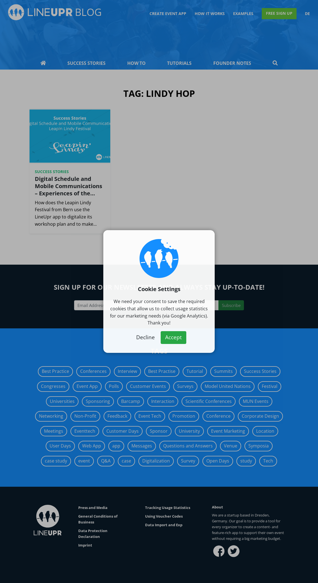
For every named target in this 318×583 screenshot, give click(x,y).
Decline (145, 337)
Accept (173, 337)
